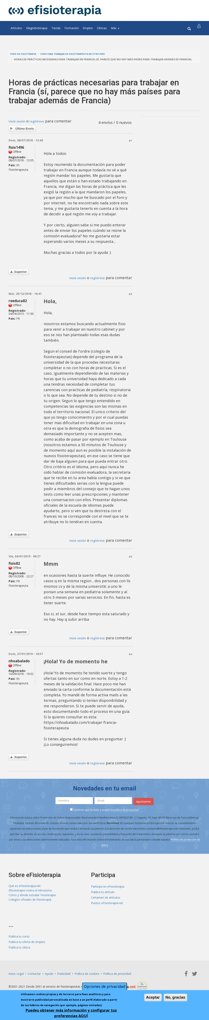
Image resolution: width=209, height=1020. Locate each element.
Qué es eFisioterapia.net (25, 886)
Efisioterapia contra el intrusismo (30, 891)
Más (115, 28)
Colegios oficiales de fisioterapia (30, 902)
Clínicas (102, 28)
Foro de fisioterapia (25, 54)
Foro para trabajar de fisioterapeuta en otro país (81, 54)
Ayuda (49, 973)
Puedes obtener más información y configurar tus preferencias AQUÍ (71, 1013)
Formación (71, 28)
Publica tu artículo (103, 891)
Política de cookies (86, 973)
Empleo (88, 28)
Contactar (34, 973)
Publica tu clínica (19, 946)
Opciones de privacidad (104, 986)
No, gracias (175, 997)
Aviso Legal (16, 973)
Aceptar (153, 997)
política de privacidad (126, 809)
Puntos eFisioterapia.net (107, 902)
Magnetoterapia (36, 28)
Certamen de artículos (105, 897)
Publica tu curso (19, 935)
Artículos (16, 28)
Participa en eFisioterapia (107, 886)
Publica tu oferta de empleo (27, 941)
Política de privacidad (117, 973)
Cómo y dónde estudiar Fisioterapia (32, 897)
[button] (199, 28)
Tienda (55, 28)
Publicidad (63, 973)
